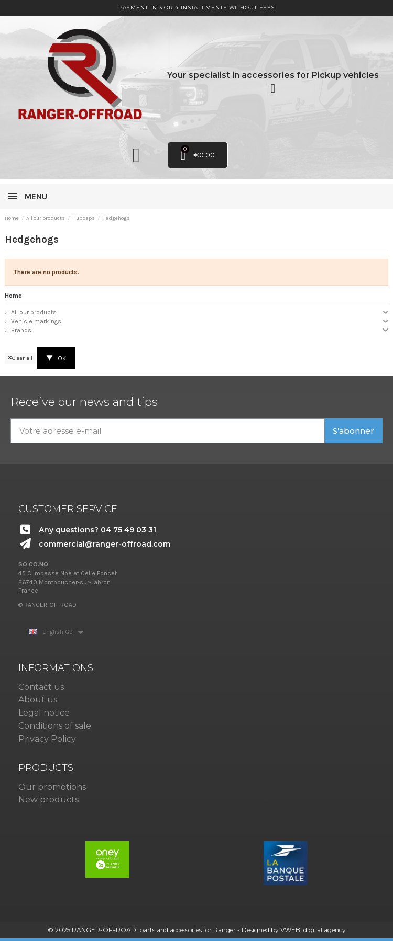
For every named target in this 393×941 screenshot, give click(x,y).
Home (13, 295)
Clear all (20, 358)
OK (56, 358)
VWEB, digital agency (313, 930)
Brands (21, 330)
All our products (34, 312)
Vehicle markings (36, 321)
